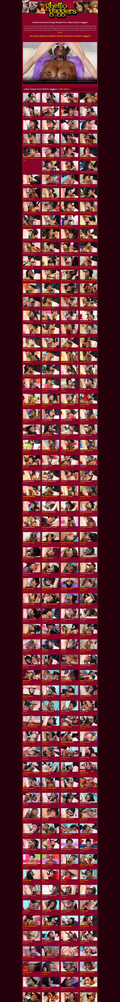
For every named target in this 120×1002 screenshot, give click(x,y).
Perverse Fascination (28, 199)
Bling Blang (45, 650)
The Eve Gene (83, 788)
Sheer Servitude (65, 308)
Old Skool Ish (64, 895)
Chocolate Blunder (47, 941)
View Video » (45, 391)
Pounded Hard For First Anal (49, 450)
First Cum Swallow (66, 911)
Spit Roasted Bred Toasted (30, 375)
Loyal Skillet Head (46, 911)
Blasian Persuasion (28, 696)
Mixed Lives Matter (85, 742)
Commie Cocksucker (66, 865)
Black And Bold (65, 240)
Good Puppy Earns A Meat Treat (28, 527)
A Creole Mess (65, 172)
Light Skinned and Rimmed (87, 972)
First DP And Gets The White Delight (48, 348)
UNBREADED (64, 527)
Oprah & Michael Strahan (67, 987)
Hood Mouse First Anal (86, 558)
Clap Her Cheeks (84, 420)
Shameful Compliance (67, 226)
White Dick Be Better (66, 604)
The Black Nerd (46, 972)
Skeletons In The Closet (67, 466)
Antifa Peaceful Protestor (87, 865)
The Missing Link (65, 941)
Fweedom (25, 803)
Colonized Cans (27, 650)
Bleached (44, 665)
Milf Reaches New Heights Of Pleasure (29, 280)
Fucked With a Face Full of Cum (50, 375)
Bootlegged (83, 619)
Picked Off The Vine (47, 865)
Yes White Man (84, 911)
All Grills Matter (46, 634)
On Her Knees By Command (49, 185)
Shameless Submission (86, 267)
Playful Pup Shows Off (86, 321)
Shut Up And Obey (28, 941)
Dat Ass (25, 711)
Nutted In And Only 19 (86, 435)
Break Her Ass (84, 819)
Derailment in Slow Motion (30, 987)
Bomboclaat (45, 819)
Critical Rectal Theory (85, 665)
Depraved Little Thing (48, 158)
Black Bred (26, 466)
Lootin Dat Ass (65, 104)
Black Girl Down (46, 926)
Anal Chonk (83, 542)
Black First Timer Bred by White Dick (29, 404)
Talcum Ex (25, 757)
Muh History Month (47, 619)
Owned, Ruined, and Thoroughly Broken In (50, 199)
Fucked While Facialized (86, 362)
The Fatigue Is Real (47, 144)
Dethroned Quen (27, 185)
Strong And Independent (48, 308)
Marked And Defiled (66, 185)
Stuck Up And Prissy (85, 803)
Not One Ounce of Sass (86, 987)
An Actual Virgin (84, 711)
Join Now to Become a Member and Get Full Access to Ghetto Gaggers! (60, 36)
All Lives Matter (84, 880)
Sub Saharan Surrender (86, 527)
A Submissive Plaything (86, 253)
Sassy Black (83, 375)
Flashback (25, 512)
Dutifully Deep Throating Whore (88, 280)
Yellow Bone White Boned (49, 131)
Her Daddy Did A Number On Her (85, 481)
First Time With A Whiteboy (30, 865)
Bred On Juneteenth (28, 389)
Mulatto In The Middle (29, 742)
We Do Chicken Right (28, 957)
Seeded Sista (26, 450)
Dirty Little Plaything (85, 212)
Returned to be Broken (67, 117)
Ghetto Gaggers (31, 26)
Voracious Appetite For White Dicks (88, 199)
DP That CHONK (27, 834)
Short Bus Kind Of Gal (48, 696)
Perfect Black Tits (46, 588)
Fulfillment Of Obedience (86, 240)
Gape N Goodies (65, 711)
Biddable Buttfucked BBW (49, 512)
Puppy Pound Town (28, 267)
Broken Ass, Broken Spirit (87, 680)
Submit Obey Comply (28, 604)
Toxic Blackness (84, 849)
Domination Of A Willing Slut (68, 212)
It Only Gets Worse (47, 466)
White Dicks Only (46, 542)
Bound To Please (84, 226)
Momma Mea (26, 680)
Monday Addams (27, 117)
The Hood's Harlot (47, 104)
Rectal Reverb (64, 321)
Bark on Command (85, 834)
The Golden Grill (46, 803)
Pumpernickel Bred (28, 321)
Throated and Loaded (86, 104)
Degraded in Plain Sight (29, 144)
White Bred (64, 481)
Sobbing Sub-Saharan (85, 604)
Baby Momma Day (47, 404)
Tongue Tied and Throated (49, 117)
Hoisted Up (83, 895)
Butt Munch (64, 335)
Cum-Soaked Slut (84, 117)
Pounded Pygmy (46, 573)
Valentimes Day (84, 773)
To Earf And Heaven (66, 834)
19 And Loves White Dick (86, 573)
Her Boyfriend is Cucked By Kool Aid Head (49, 481)
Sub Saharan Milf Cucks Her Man (28, 481)
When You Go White (85, 727)
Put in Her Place (84, 131)
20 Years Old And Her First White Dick (29, 496)
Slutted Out (26, 308)
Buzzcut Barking (46, 335)
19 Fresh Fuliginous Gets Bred (47, 420)
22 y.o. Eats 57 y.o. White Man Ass (66, 680)
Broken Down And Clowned (49, 604)
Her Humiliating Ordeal (86, 158)
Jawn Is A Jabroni (27, 634)
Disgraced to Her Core (67, 144)
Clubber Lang (83, 466)
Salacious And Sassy (28, 558)
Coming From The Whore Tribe (69, 267)
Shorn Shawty (83, 588)
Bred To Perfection (47, 435)
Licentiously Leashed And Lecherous (86, 512)
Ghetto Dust (45, 742)
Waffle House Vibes (85, 389)
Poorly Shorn (26, 911)
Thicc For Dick (64, 435)
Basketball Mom (65, 375)
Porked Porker (27, 573)
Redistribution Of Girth (67, 588)
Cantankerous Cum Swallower (31, 773)
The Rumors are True (85, 957)
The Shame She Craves (86, 144)
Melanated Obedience (48, 558)
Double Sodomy (46, 834)
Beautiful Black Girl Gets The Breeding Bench (30, 348)
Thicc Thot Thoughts (66, 665)
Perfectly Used (46, 172)
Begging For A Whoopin (86, 450)
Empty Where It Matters (67, 131)
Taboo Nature (46, 240)
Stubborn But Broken (28, 788)
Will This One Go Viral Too (87, 294)
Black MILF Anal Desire (29, 294)
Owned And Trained (66, 926)
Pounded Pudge (46, 773)
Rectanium (64, 650)
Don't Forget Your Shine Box (49, 496)
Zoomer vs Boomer (85, 496)
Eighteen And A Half (66, 727)
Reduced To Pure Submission (69, 199)
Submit (44, 362)
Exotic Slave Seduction (48, 253)
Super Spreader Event (48, 711)
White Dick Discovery (85, 696)
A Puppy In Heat (46, 280)
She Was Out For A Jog (29, 895)
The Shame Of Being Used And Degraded (50, 226)
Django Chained (46, 987)
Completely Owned (85, 185)
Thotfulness (83, 335)
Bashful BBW (64, 348)
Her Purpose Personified (29, 849)
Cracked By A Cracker (28, 542)
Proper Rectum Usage (67, 294)
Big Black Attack (65, 696)
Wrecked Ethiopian (66, 573)
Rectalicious (45, 321)
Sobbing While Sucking (29, 665)
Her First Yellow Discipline (30, 926)
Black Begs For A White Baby (50, 389)
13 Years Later (65, 634)
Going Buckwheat (84, 941)
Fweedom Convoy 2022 (29, 619)
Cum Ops (25, 104)
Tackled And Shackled (86, 634)
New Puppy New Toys (29, 335)
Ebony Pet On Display (66, 496)
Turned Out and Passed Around (88, 172)
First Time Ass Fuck (28, 588)
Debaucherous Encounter (30, 212)
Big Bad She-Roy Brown (48, 957)
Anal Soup (63, 512)
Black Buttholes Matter (29, 435)
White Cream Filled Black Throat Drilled (67, 362)
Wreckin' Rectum (27, 240)
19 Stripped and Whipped (67, 404)
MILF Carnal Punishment (48, 267)
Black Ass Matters (85, 757)
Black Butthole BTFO (28, 420)
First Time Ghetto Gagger (49, 788)
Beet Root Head (27, 972)
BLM (43, 880)
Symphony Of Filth (66, 158)
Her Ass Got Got (65, 757)
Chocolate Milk (65, 558)
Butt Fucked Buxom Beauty (49, 527)
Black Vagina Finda (66, 280)
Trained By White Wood (67, 819)
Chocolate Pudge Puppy (48, 294)
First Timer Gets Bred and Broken (66, 420)
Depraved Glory (46, 212)
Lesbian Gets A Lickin (66, 788)
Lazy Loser (45, 757)
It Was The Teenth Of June (30, 727)
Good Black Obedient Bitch (49, 895)
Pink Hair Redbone (85, 404)
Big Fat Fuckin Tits (85, 348)
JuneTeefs (63, 880)
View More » (64, 89)
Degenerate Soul (27, 226)
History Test (64, 773)
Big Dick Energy (27, 880)
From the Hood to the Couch (31, 131)
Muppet (63, 389)
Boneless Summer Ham (67, 542)
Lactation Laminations (86, 650)
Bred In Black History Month (87, 308)
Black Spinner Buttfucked (67, 450)
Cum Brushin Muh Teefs (67, 619)
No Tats (63, 803)
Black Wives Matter (66, 849)
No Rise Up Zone (84, 926)
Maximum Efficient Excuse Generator (67, 742)
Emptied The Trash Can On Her (31, 819)
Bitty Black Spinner (47, 680)
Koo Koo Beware (46, 849)
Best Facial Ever (27, 362)
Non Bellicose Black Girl (67, 957)
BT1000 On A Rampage (67, 972)
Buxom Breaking (46, 727)
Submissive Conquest (28, 253)
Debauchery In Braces (67, 253)
